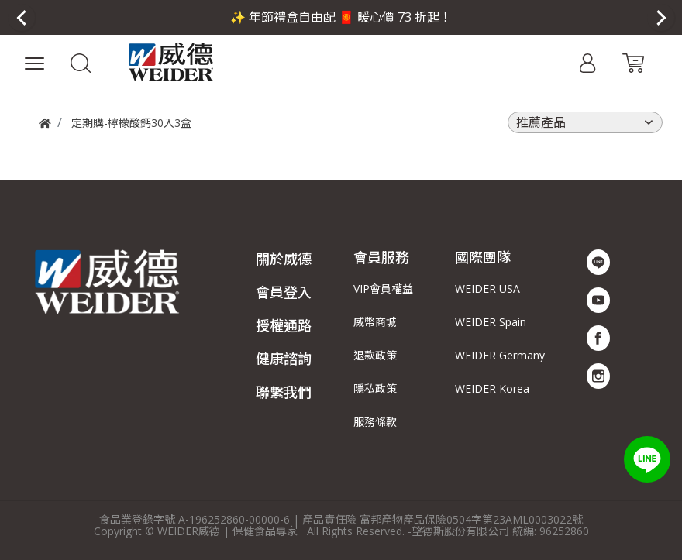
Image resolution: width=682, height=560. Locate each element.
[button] (81, 62)
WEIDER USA (487, 288)
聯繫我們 (284, 392)
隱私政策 (375, 388)
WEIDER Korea (492, 388)
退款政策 (375, 355)
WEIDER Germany (500, 355)
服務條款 (375, 421)
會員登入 (284, 292)
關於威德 (284, 258)
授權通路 (284, 325)
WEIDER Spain (490, 321)
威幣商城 (375, 321)
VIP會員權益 (383, 288)
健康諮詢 (284, 358)
